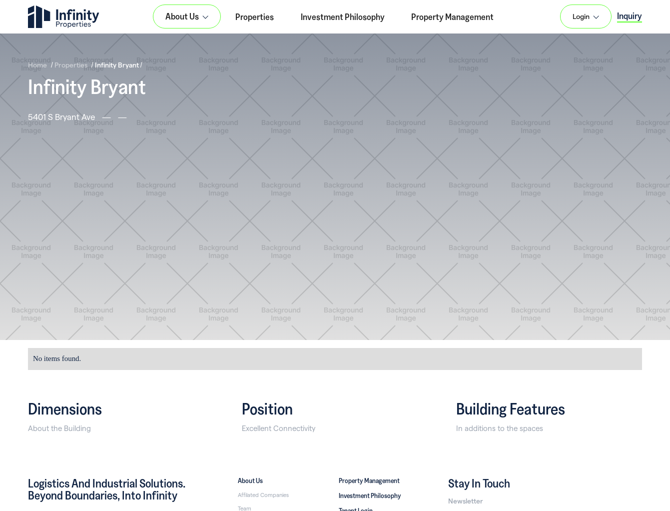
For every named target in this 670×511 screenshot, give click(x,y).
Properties (254, 16)
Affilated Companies (263, 495)
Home (37, 64)
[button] (187, 16)
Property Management (452, 16)
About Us (250, 480)
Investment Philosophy (343, 16)
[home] (63, 17)
